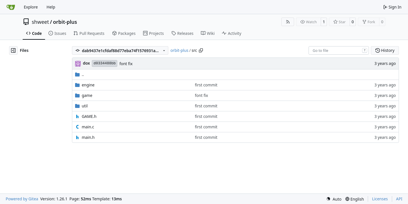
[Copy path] (201, 50)
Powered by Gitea (22, 198)
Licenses (380, 198)
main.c (88, 126)
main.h (88, 137)
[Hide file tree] (13, 50)
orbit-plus (65, 22)
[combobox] (339, 50)
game (87, 95)
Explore (31, 7)
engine (88, 85)
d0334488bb (105, 63)
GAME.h (89, 116)
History (384, 50)
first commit (206, 85)
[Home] (11, 7)
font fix (125, 63)
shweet (40, 22)
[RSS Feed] (287, 22)
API (399, 198)
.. (79, 74)
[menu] (333, 199)
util (85, 106)
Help (50, 7)
